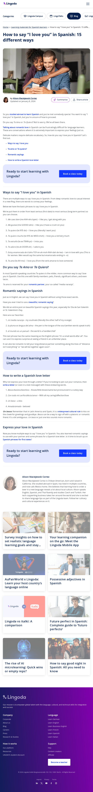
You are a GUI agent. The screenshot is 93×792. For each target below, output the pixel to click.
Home (5, 27)
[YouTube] (46, 783)
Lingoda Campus (33, 16)
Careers (6, 730)
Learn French (53, 730)
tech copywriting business (34, 496)
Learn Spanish (54, 733)
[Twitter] (42, 783)
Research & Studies (11, 737)
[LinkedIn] (37, 783)
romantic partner (36, 284)
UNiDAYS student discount (13, 755)
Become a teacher (59, 762)
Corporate (7, 719)
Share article (80, 99)
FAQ (49, 748)
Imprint (39, 779)
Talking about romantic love (15, 127)
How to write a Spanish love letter (23, 160)
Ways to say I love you (18, 143)
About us (6, 723)
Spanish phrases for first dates (17, 439)
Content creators (55, 751)
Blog (74, 16)
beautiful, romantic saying (41, 302)
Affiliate (51, 755)
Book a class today (72, 173)
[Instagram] (56, 783)
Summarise (60, 99)
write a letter (9, 385)
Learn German (54, 719)
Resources (7, 751)
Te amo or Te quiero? (17, 149)
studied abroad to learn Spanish (24, 114)
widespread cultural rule (69, 411)
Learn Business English (57, 726)
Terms (54, 779)
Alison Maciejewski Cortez (25, 98)
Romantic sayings (16, 154)
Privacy (46, 779)
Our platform (8, 748)
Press (5, 733)
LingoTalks (56, 16)
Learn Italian (53, 737)
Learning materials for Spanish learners (29, 27)
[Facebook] (51, 783)
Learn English (53, 723)
